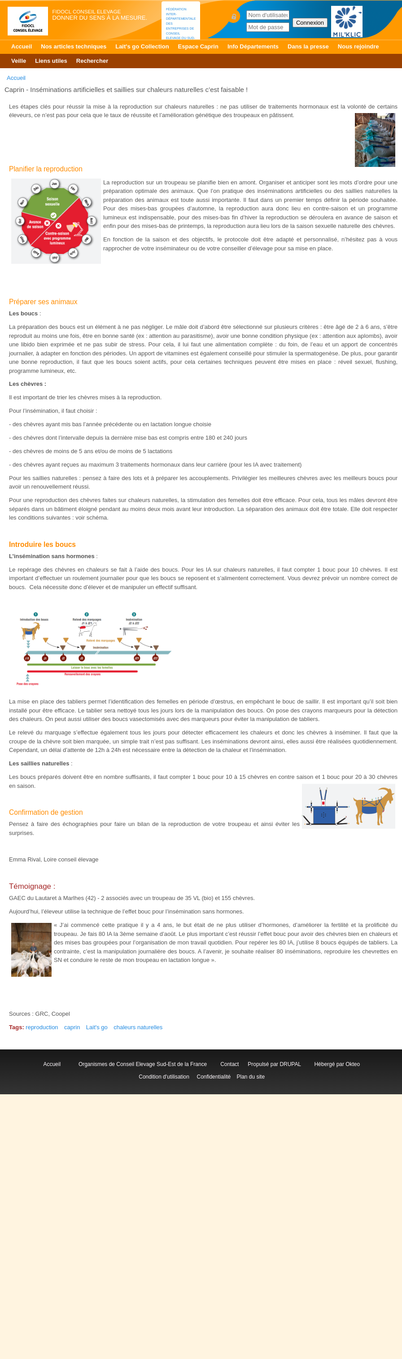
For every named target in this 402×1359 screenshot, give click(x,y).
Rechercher (92, 60)
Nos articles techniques (73, 46)
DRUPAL (290, 1064)
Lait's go (97, 1027)
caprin (72, 1027)
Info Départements (253, 46)
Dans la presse (308, 46)
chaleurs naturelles (138, 1027)
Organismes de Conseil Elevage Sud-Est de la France (144, 1064)
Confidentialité (214, 1077)
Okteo (352, 1064)
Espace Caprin (198, 46)
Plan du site (251, 1077)
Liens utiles (51, 60)
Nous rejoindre (358, 46)
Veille (18, 60)
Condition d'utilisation (164, 1077)
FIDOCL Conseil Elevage (86, 11)
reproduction (42, 1027)
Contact (231, 1064)
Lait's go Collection (142, 46)
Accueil (21, 46)
